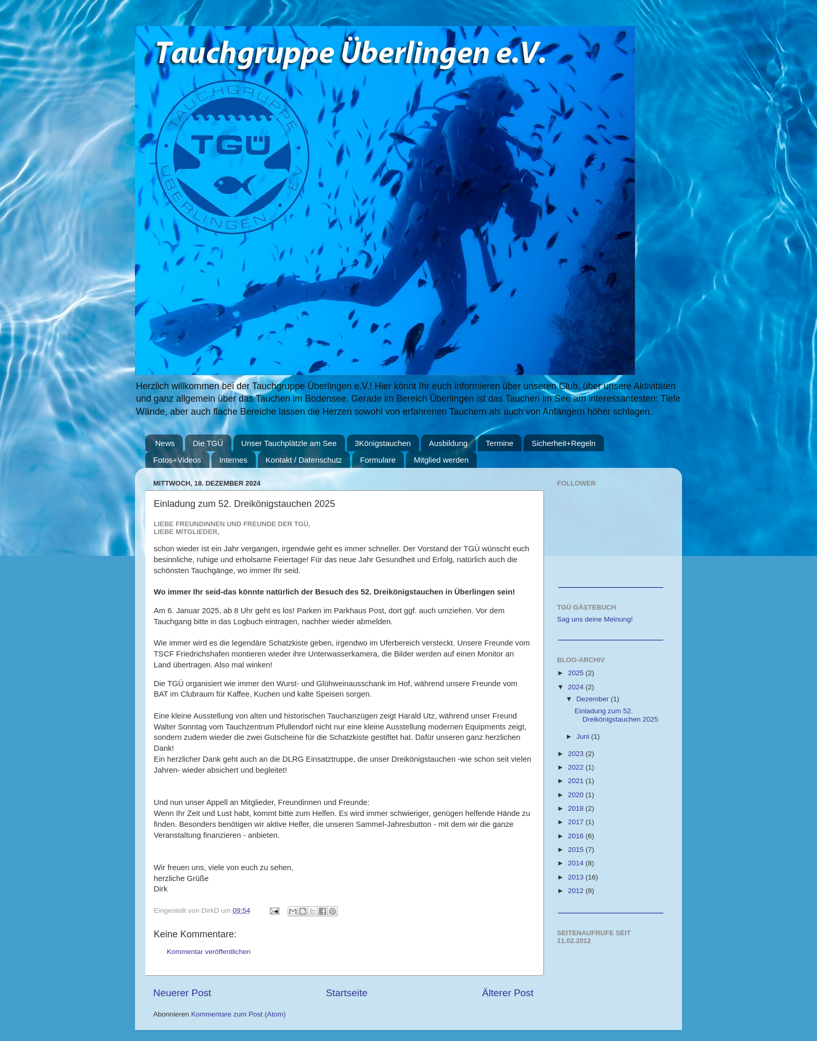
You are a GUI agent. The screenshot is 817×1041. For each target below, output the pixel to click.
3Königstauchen (383, 443)
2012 (577, 891)
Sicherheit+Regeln (563, 443)
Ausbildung (448, 443)
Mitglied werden (441, 459)
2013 (577, 877)
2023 (577, 754)
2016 (577, 836)
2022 (577, 767)
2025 (577, 673)
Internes (233, 459)
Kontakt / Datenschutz (304, 459)
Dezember (593, 699)
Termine (499, 443)
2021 (577, 781)
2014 (577, 863)
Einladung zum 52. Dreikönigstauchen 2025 (617, 715)
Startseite (346, 992)
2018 (577, 808)
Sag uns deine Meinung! (595, 619)
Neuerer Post (182, 992)
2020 (577, 795)
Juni (583, 736)
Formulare (377, 459)
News (165, 443)
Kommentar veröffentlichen (209, 952)
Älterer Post (508, 992)
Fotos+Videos (177, 459)
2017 (577, 822)
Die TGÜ (208, 443)
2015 (577, 849)
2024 (577, 687)
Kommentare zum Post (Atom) (238, 1014)
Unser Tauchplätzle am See (289, 443)
